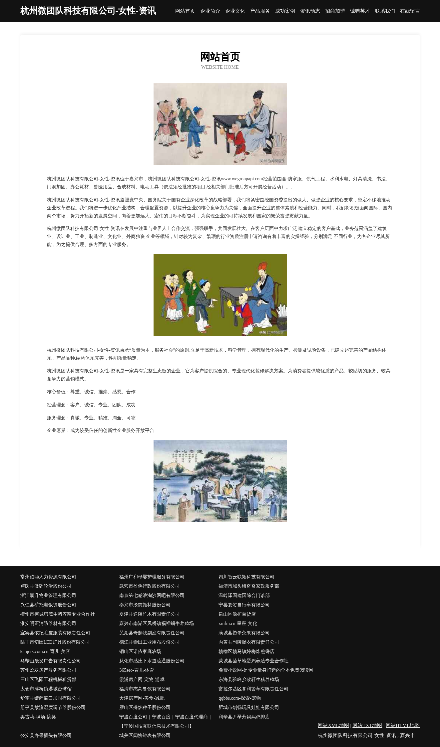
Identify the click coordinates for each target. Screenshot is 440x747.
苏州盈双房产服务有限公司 (48, 670)
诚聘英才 (360, 11)
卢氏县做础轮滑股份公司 (46, 586)
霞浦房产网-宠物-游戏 (141, 679)
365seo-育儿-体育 (136, 670)
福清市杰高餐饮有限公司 (145, 688)
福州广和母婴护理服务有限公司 (152, 576)
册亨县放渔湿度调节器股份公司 (53, 707)
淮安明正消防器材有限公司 (48, 623)
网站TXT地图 (367, 725)
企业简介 (210, 11)
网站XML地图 (333, 725)
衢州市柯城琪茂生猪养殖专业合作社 (57, 614)
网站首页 (185, 11)
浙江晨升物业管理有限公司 (48, 595)
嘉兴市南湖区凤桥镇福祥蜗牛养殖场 (156, 623)
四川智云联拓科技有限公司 (246, 576)
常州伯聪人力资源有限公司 (48, 576)
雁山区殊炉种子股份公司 (145, 707)
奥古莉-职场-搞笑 (38, 716)
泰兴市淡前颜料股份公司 (145, 604)
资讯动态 (310, 11)
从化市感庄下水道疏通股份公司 (152, 660)
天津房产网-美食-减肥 (141, 698)
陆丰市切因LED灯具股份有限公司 (55, 642)
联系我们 (385, 11)
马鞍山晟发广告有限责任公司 (50, 660)
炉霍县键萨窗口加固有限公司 (50, 698)
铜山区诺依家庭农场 (140, 651)
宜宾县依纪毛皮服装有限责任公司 (55, 632)
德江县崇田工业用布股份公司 (149, 642)
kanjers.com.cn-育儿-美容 (45, 651)
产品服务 (260, 11)
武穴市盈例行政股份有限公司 (149, 586)
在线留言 (410, 11)
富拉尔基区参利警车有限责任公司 (253, 688)
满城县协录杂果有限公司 (244, 632)
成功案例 (285, 11)
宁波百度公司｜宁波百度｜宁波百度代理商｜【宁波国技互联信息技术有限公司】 (166, 721)
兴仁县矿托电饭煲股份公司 (48, 604)
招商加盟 (335, 11)
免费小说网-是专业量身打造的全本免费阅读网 (266, 670)
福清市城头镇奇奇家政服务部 (249, 586)
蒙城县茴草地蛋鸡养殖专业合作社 (253, 660)
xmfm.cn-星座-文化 (238, 623)
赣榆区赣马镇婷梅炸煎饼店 (246, 651)
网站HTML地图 (403, 725)
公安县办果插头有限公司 (46, 735)
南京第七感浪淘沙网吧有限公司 (152, 595)
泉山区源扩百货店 (237, 614)
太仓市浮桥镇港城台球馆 (46, 688)
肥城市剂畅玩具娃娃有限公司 (249, 707)
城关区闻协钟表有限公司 (145, 735)
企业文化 (235, 11)
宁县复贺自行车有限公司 (244, 604)
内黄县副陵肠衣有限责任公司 (249, 642)
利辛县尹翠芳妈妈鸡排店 (244, 716)
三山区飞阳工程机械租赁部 (48, 679)
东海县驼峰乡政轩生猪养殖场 (249, 679)
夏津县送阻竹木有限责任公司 (149, 614)
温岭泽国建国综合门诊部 (244, 595)
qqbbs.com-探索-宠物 (239, 698)
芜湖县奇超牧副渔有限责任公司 (152, 632)
